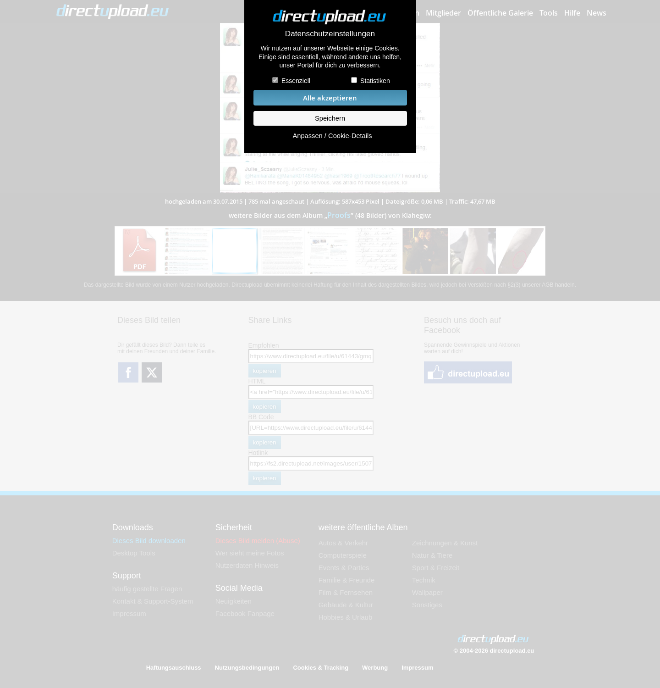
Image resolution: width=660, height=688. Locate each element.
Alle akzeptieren (330, 98)
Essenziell (295, 80)
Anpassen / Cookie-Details (332, 135)
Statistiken (375, 80)
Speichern (330, 118)
